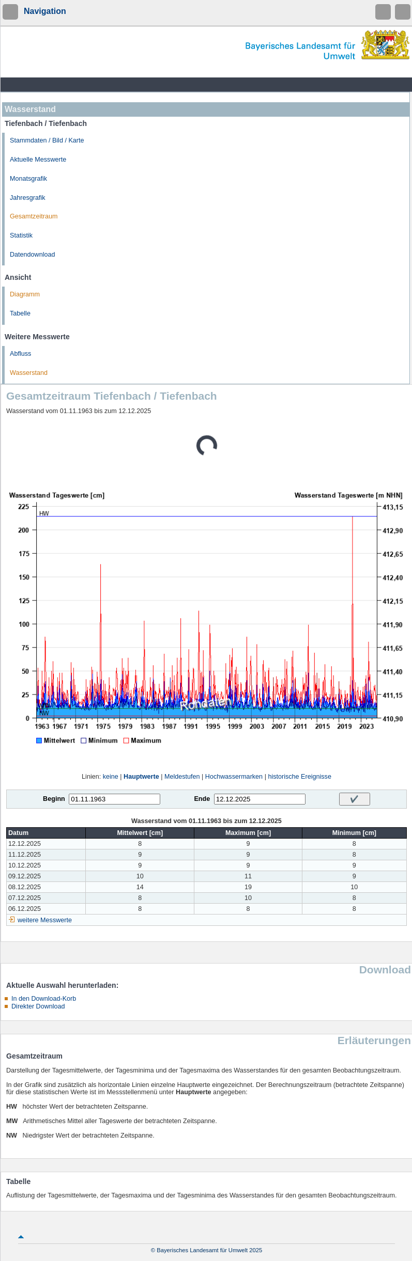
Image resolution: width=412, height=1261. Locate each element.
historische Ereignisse (299, 776)
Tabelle (20, 313)
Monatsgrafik (28, 178)
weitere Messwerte (45, 920)
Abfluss (20, 353)
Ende (202, 798)
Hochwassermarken (234, 776)
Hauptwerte (141, 776)
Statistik (21, 235)
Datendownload (32, 254)
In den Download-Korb (43, 998)
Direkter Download (38, 1006)
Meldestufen (182, 776)
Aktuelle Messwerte (38, 159)
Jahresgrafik (27, 197)
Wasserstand (29, 372)
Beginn (54, 798)
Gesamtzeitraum (33, 216)
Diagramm (25, 294)
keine (110, 776)
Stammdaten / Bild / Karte (47, 140)
